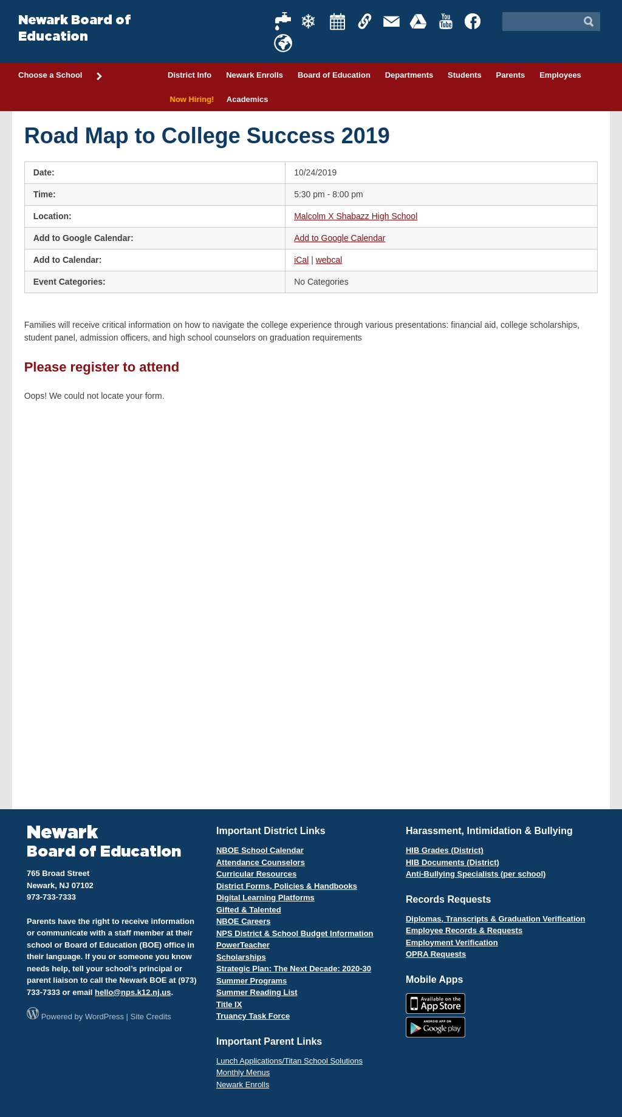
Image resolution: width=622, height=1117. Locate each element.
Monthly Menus (243, 1072)
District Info (189, 75)
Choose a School (60, 76)
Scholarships (241, 957)
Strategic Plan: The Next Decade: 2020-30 (293, 968)
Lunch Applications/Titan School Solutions (289, 1060)
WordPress (104, 1016)
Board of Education (334, 75)
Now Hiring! (190, 99)
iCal (301, 260)
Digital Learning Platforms (265, 897)
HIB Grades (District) (445, 850)
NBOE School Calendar (260, 850)
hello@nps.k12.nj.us (133, 992)
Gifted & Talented (248, 909)
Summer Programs (251, 980)
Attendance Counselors (260, 862)
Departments (409, 75)
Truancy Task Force (253, 1015)
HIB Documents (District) (452, 862)
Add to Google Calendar (339, 238)
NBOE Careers (243, 921)
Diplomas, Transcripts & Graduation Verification (495, 918)
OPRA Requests (436, 954)
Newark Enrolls (254, 75)
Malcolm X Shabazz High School (355, 216)
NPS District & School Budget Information (295, 933)
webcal (329, 260)
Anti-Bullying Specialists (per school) (475, 873)
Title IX (229, 1004)
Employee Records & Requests (464, 930)
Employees (560, 75)
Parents (510, 75)
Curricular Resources (256, 873)
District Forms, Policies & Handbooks (286, 886)
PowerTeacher (243, 944)
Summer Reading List (257, 992)
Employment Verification (452, 942)
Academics (247, 99)
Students (465, 75)
